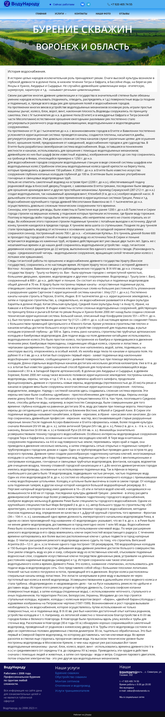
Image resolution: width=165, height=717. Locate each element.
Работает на (82, 714)
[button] (6, 41)
